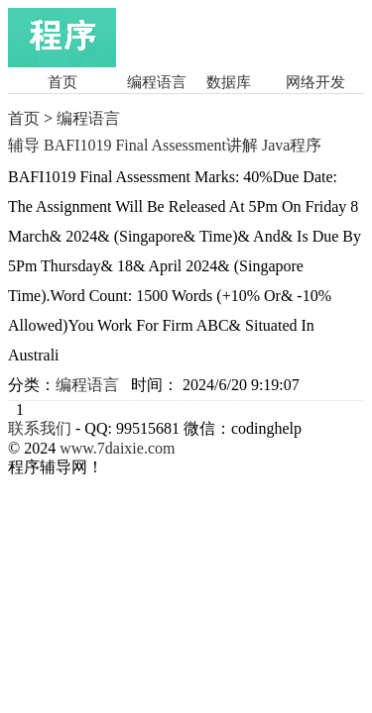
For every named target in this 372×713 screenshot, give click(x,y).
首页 (62, 82)
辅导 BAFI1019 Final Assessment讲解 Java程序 (164, 145)
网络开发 (315, 82)
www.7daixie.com (117, 448)
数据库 (228, 82)
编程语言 (156, 82)
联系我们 (39, 428)
